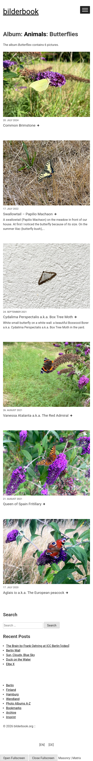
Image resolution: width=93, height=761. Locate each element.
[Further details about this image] (46, 125)
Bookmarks (13, 708)
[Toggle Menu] (85, 10)
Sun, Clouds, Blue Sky (20, 655)
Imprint (11, 717)
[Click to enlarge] (46, 84)
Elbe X (10, 664)
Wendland (13, 699)
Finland (11, 690)
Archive (11, 712)
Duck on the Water (18, 659)
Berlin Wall (13, 650)
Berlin (10, 685)
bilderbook (21, 11)
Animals (35, 34)
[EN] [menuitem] (42, 744)
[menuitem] (41, 745)
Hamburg (12, 694)
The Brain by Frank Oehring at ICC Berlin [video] (37, 646)
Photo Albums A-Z (18, 703)
